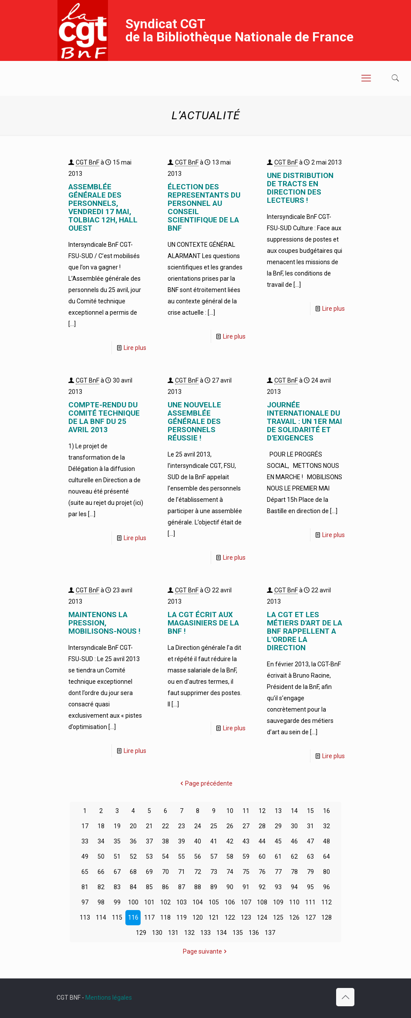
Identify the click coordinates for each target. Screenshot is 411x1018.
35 (117, 841)
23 (181, 826)
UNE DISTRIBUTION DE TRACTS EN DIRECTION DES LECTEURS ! (300, 188)
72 (197, 871)
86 (165, 887)
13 (278, 810)
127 (310, 917)
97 (84, 902)
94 (294, 887)
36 (133, 841)
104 (197, 902)
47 (310, 841)
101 (149, 902)
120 (197, 917)
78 (294, 871)
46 (294, 841)
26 (229, 826)
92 (262, 887)
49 (84, 856)
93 (278, 887)
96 (326, 887)
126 (294, 917)
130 (157, 932)
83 (117, 887)
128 (326, 917)
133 (205, 932)
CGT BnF (87, 162)
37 (149, 841)
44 (262, 841)
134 (221, 932)
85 (149, 887)
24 (197, 826)
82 (101, 887)
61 (278, 856)
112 (326, 902)
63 (310, 856)
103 (181, 902)
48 (326, 841)
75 (246, 871)
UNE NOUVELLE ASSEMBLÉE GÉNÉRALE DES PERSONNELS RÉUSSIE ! (194, 421)
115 (117, 917)
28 (262, 826)
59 (246, 856)
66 (101, 871)
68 (133, 871)
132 (189, 932)
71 (181, 871)
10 (229, 810)
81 (84, 887)
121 (214, 917)
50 (101, 856)
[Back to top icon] (345, 997)
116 (133, 917)
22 (165, 826)
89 (213, 887)
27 (246, 826)
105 (214, 902)
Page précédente (205, 783)
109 (278, 902)
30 (294, 826)
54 (165, 856)
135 (237, 932)
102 (165, 902)
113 (85, 917)
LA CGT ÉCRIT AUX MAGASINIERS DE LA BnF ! (203, 622)
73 (213, 871)
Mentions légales (108, 997)
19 (117, 826)
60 (262, 856)
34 (101, 841)
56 (197, 856)
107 (246, 902)
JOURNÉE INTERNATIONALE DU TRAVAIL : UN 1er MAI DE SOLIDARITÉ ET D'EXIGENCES (304, 421)
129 (141, 932)
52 (133, 856)
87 (181, 887)
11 (246, 810)
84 (133, 887)
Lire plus (135, 347)
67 (117, 871)
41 (213, 841)
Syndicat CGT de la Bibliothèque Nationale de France (239, 30)
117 (149, 917)
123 (246, 917)
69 (149, 871)
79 (310, 871)
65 (84, 871)
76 (262, 871)
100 (133, 902)
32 (326, 826)
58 (229, 856)
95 (310, 887)
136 (254, 932)
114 (101, 917)
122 (230, 917)
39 (181, 841)
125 (278, 917)
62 (294, 856)
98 (101, 902)
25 (213, 826)
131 (173, 932)
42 (229, 841)
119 (181, 917)
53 (149, 856)
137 (270, 932)
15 (310, 810)
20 (133, 826)
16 (326, 810)
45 (278, 841)
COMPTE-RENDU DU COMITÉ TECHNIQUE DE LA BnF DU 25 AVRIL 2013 (104, 417)
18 (101, 826)
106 (230, 902)
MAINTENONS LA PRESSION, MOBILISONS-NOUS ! (104, 622)
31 (310, 826)
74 (229, 871)
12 (262, 810)
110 (294, 902)
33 (84, 841)
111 (310, 902)
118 (165, 917)
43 (246, 841)
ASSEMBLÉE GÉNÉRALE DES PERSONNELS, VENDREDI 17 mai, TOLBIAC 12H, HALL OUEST (103, 207)
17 (84, 826)
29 (278, 826)
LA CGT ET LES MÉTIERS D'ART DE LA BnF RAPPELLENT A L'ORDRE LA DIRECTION (304, 631)
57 (213, 856)
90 (229, 887)
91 (246, 887)
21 (149, 826)
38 (165, 841)
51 (117, 856)
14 (294, 810)
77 (278, 871)
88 (197, 887)
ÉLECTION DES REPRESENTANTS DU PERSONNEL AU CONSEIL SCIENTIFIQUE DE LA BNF (204, 207)
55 (181, 856)
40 (197, 841)
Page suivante (205, 951)
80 (326, 871)
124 (262, 917)
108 (262, 902)
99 (117, 902)
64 (326, 856)
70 (165, 871)
